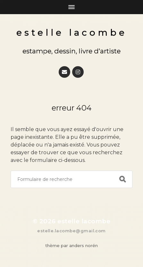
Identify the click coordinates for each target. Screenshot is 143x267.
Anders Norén (83, 245)
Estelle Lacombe (71, 32)
